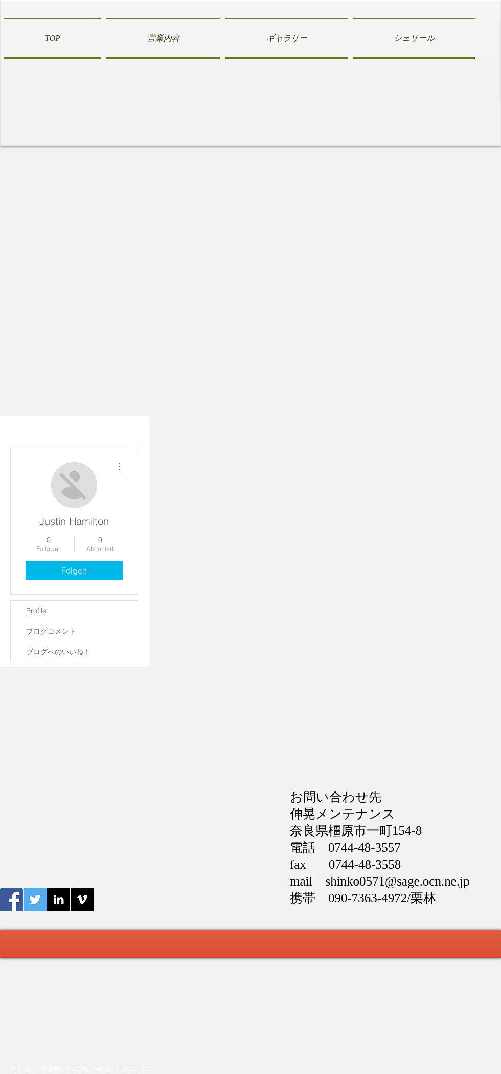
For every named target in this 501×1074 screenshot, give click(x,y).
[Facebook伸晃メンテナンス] (11, 899)
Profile (36, 610)
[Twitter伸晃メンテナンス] (35, 899)
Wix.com (164, 1069)
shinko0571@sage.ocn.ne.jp (397, 881)
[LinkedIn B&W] (58, 899)
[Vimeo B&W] (82, 899)
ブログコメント (51, 631)
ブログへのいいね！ (58, 651)
